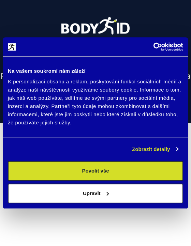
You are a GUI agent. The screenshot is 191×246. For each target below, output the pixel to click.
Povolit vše (95, 171)
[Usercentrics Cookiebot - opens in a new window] (153, 46)
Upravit (96, 193)
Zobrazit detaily (151, 149)
